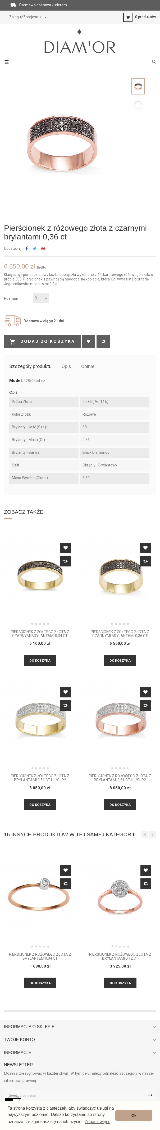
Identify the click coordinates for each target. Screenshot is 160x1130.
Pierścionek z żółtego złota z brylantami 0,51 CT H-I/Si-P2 (40, 778)
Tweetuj (34, 248)
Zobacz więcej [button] (98, 1121)
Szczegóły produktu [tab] (30, 366)
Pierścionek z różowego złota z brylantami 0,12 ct (120, 956)
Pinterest (43, 248)
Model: (16, 380)
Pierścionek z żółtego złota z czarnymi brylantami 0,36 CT (120, 634)
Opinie (87, 366)
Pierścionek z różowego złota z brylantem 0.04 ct (40, 956)
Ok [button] (133, 1115)
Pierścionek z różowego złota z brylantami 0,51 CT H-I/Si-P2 (120, 778)
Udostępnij (26, 248)
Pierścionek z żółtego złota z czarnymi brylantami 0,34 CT (40, 634)
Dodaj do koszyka (42, 342)
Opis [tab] (66, 366)
